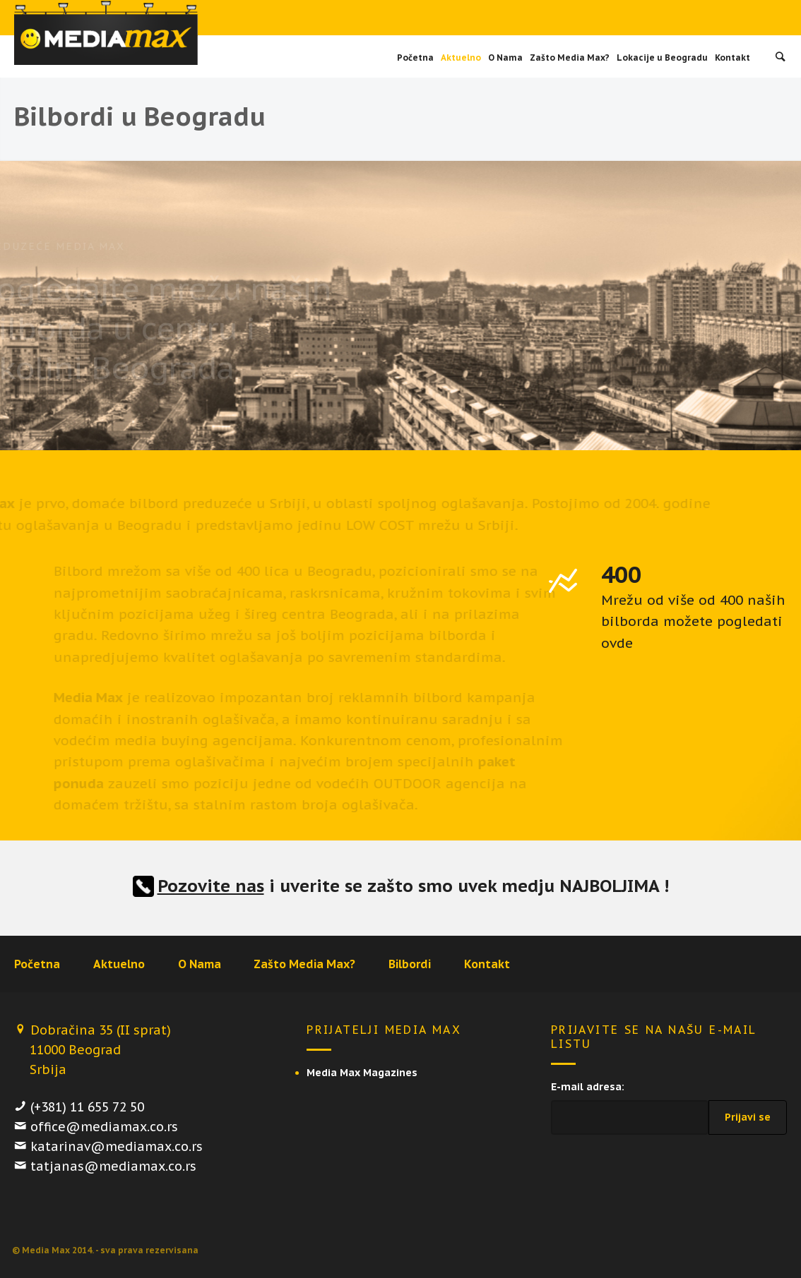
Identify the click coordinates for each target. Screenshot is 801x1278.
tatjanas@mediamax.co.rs (113, 1166)
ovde (617, 642)
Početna (415, 57)
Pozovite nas (211, 886)
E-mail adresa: (587, 1086)
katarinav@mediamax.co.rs (116, 1146)
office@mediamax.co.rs (104, 1127)
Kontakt (732, 57)
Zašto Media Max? (570, 57)
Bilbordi (409, 964)
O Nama (505, 57)
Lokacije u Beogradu (662, 57)
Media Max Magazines (362, 1072)
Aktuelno (461, 57)
